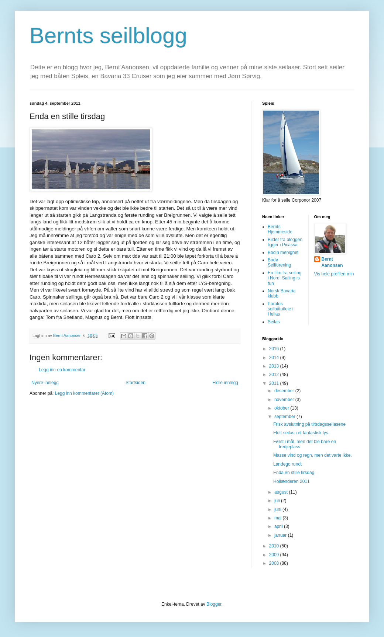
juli (277, 500)
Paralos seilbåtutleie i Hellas (280, 309)
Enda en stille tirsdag (293, 472)
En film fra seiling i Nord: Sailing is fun (284, 278)
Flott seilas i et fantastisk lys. (301, 432)
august (281, 492)
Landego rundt (287, 464)
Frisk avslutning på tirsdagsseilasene (309, 424)
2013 (274, 366)
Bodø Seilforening (279, 262)
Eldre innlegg (225, 382)
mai (278, 518)
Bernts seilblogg (108, 35)
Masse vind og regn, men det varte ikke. (312, 455)
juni (278, 509)
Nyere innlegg (45, 382)
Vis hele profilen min (334, 273)
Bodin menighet (283, 252)
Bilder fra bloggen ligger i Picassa (285, 242)
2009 (274, 554)
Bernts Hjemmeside (280, 229)
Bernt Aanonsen (332, 262)
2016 (274, 348)
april (279, 526)
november (284, 399)
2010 (274, 546)
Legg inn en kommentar (62, 369)
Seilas (274, 321)
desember (284, 390)
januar (281, 535)
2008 (274, 563)
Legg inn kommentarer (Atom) (84, 393)
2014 (274, 357)
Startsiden (135, 382)
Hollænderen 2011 (291, 481)
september (285, 416)
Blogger (214, 604)
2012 (274, 374)
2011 (274, 383)
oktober (282, 408)
